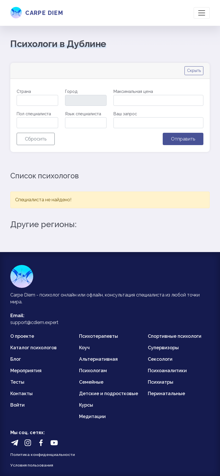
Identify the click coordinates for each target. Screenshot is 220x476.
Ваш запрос (125, 113)
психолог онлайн (58, 295)
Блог (15, 359)
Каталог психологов (33, 347)
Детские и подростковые (108, 393)
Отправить (183, 139)
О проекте (22, 336)
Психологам (93, 370)
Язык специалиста (83, 113)
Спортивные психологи (174, 336)
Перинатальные (166, 393)
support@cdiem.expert (34, 322)
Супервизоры (163, 347)
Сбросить (35, 139)
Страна (24, 91)
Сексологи (160, 359)
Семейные (91, 382)
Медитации (92, 416)
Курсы (86, 405)
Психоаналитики (167, 370)
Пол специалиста (34, 113)
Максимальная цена (133, 91)
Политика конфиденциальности (42, 454)
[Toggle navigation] (202, 13)
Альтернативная (98, 359)
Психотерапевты (98, 336)
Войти (17, 405)
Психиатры (160, 382)
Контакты (21, 393)
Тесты (17, 382)
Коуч (84, 347)
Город (71, 91)
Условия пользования (31, 465)
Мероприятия (26, 370)
